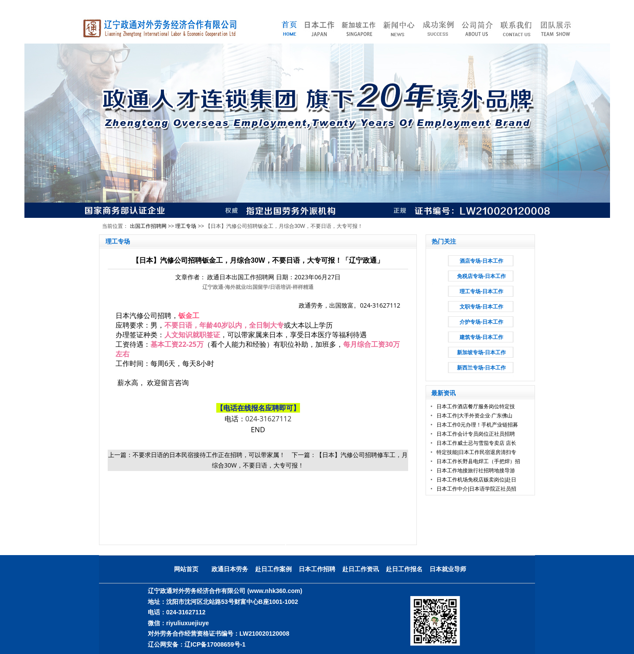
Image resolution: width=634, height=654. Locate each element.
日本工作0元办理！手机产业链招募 (477, 425)
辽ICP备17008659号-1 (214, 644)
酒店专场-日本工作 (481, 261)
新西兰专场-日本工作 (481, 368)
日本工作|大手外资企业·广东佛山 (474, 416)
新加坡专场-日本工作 (481, 352)
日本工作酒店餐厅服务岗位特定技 (475, 406)
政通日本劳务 (229, 569)
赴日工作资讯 (360, 569)
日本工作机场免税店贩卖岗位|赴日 (476, 480)
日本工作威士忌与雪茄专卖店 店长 (476, 443)
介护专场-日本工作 (481, 322)
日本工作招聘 (317, 569)
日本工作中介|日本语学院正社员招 (476, 489)
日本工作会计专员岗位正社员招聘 (475, 434)
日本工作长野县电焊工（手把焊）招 (478, 461)
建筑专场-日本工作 (481, 337)
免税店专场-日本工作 (481, 276)
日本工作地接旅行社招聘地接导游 (475, 471)
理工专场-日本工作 (481, 291)
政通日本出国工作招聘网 (240, 277)
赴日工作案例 (273, 569)
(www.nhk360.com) (274, 590)
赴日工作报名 (404, 569)
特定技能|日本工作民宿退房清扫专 (476, 452)
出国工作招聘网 (148, 226)
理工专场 (185, 226)
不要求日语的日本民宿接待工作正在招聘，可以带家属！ (209, 455)
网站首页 (186, 569)
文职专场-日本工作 (481, 307)
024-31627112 (268, 419)
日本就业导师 (447, 569)
